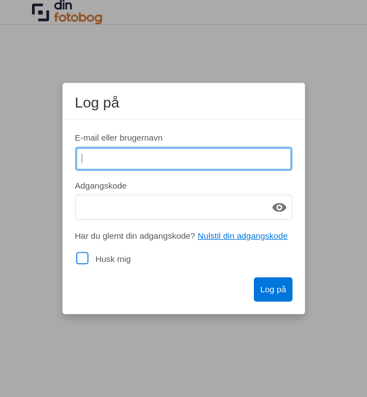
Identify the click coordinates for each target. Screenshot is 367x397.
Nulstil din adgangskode (243, 235)
